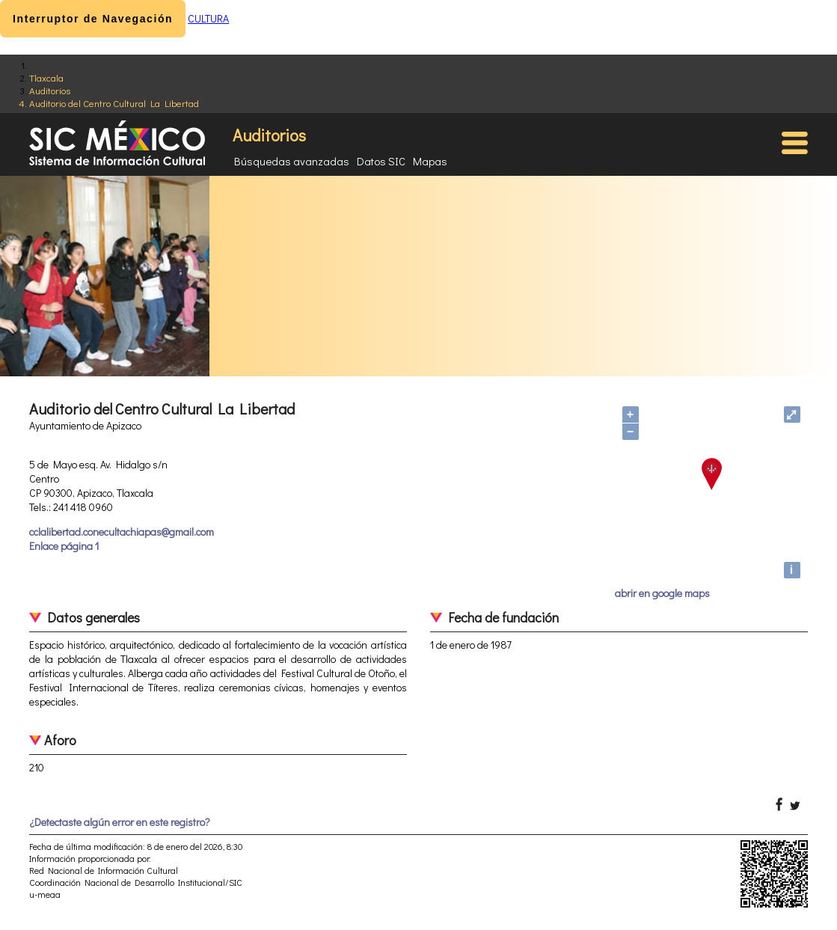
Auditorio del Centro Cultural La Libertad (114, 103)
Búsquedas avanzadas (291, 160)
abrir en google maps (662, 593)
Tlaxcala (46, 77)
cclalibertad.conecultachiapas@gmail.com (121, 531)
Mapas (430, 160)
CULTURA (208, 18)
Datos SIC (381, 160)
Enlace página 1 (64, 546)
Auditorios (49, 90)
